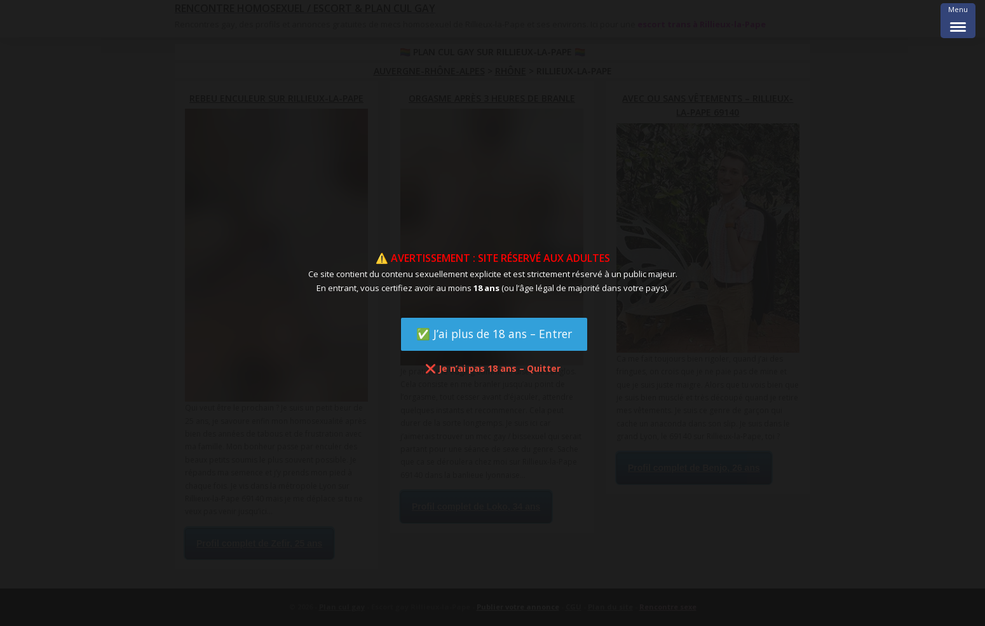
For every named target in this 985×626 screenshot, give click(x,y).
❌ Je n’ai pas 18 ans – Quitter (492, 368)
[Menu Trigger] (958, 20)
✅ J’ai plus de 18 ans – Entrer (494, 333)
